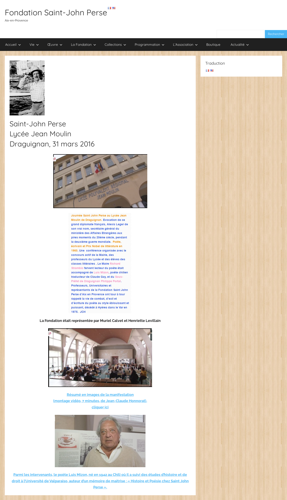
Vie (34, 44)
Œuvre (54, 44)
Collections (115, 44)
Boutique (213, 44)
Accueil (13, 44)
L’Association (185, 44)
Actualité (240, 44)
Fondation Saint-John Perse (56, 12)
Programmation (149, 44)
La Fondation (83, 44)
